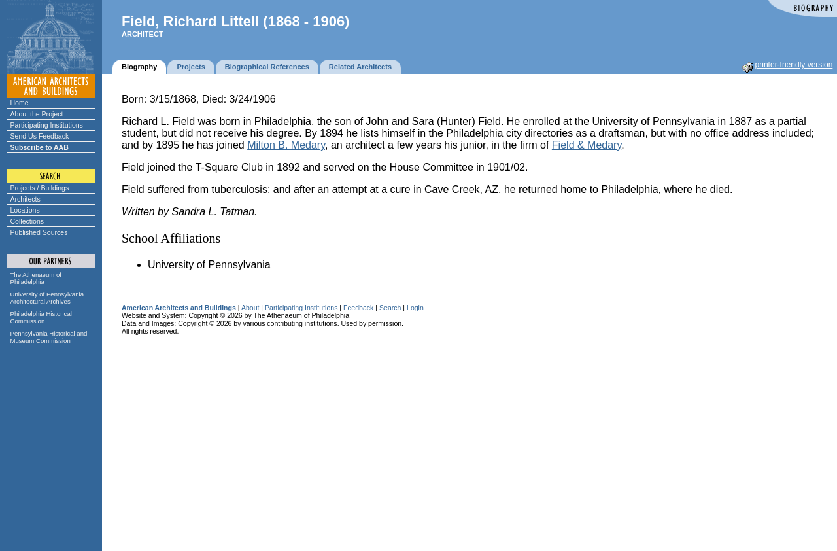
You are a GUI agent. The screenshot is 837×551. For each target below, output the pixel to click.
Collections (27, 221)
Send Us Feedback (39, 136)
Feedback (358, 307)
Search (390, 307)
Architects (25, 199)
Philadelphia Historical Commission (41, 317)
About (250, 307)
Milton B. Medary (286, 145)
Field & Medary (586, 145)
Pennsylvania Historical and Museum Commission (49, 337)
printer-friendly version (794, 64)
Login (415, 307)
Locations (25, 210)
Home (19, 103)
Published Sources (39, 232)
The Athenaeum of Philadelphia (35, 278)
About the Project (36, 114)
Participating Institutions (46, 125)
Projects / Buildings (39, 188)
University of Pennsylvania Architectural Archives (47, 298)
